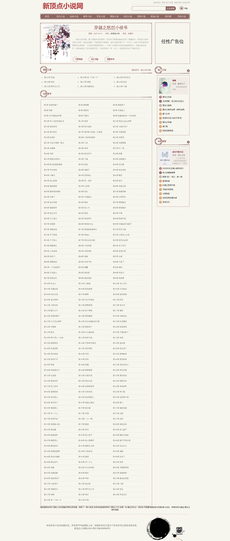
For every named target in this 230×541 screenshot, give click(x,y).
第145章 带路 (49, 365)
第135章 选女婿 (119, 343)
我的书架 (178, 3)
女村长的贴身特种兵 (102, 507)
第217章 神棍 (85, 82)
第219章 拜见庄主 (123, 77)
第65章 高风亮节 (84, 219)
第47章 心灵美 (84, 186)
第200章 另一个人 (85, 462)
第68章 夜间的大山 (85, 224)
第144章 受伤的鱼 (120, 359)
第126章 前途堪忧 (120, 327)
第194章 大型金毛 (85, 451)
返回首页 (157, 3)
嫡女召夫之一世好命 (135, 507)
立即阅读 (78, 59)
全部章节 (47, 94)
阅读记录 (186, 3)
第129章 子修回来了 (121, 332)
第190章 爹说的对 (51, 446)
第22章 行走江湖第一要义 (54, 143)
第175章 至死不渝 (51, 419)
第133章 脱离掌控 (51, 343)
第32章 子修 (83, 159)
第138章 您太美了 (120, 348)
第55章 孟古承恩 (50, 202)
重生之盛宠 (167, 105)
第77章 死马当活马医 (86, 240)
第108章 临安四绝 (120, 294)
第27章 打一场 (118, 148)
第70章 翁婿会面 (50, 229)
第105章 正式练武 (120, 289)
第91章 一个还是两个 (52, 267)
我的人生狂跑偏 (59, 507)
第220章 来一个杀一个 (89, 77)
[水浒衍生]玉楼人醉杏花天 (173, 168)
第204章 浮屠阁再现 (121, 467)
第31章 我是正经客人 (52, 159)
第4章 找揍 (48, 110)
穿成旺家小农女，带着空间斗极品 (170, 507)
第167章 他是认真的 (86, 403)
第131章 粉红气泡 (85, 338)
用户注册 (169, 3)
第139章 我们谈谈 (51, 354)
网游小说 (114, 16)
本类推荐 (162, 141)
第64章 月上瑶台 (50, 219)
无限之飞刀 (114, 507)
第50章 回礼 (83, 191)
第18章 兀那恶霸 (119, 132)
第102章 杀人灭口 (120, 283)
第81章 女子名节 (119, 246)
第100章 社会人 (50, 283)
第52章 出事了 (49, 197)
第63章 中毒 (117, 213)
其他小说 (155, 16)
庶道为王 (166, 202)
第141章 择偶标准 (120, 354)
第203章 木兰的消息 (86, 467)
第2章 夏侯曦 (83, 105)
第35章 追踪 (83, 164)
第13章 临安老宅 (50, 127)
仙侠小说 (74, 16)
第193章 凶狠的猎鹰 (52, 451)
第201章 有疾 (118, 462)
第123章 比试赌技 (120, 321)
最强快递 (166, 181)
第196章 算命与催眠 (52, 457)
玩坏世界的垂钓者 (170, 198)
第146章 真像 (83, 365)
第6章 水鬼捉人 (119, 110)
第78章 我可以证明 (120, 240)
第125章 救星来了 (85, 327)
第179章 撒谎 (83, 424)
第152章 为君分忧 (85, 375)
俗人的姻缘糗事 (169, 173)
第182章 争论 (83, 430)
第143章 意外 (83, 359)
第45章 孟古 (117, 181)
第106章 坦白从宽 (51, 294)
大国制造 (166, 194)
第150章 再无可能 (120, 370)
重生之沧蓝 (167, 97)
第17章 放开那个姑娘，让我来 (90, 132)
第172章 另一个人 (51, 413)
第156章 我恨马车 (120, 381)
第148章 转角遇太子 (52, 370)
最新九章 (47, 70)
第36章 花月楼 (118, 164)
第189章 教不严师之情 (121, 440)
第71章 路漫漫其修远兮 (87, 229)
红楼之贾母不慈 (169, 185)
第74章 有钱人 (84, 235)
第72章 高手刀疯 (119, 229)
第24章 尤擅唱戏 (119, 143)
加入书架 (94, 59)
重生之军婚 (167, 122)
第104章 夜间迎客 (85, 289)
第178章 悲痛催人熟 (52, 424)
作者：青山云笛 (178, 155)
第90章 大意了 (118, 262)
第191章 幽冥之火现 (86, 446)
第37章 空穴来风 (50, 170)
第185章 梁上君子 (85, 435)
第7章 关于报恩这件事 (52, 116)
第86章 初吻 (83, 256)
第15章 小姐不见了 (120, 127)
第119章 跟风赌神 (85, 316)
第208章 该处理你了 (52, 478)
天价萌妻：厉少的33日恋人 (173, 101)
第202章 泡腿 (49, 467)
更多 (188, 70)
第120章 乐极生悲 (120, 316)
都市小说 (87, 16)
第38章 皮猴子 (84, 170)
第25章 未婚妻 (49, 148)
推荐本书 (110, 59)
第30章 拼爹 (117, 154)
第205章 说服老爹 (51, 473)
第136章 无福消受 (51, 348)
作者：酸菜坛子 (178, 84)
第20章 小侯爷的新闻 (86, 137)
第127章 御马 (49, 332)
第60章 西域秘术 (119, 208)
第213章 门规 (121, 86)
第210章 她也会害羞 (121, 478)
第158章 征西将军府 (86, 386)
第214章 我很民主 (87, 86)
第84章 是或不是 (119, 251)
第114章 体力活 (119, 305)
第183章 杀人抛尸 (120, 430)
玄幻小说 (60, 16)
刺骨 (174, 81)
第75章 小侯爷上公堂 (121, 235)
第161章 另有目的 (85, 392)
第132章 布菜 (118, 338)
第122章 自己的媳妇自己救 (89, 321)
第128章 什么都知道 (86, 332)
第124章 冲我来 (50, 327)
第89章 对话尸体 (84, 262)
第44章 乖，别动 (84, 181)
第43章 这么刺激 (50, 181)
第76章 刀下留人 (50, 240)
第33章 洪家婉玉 (119, 159)
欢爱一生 (123, 507)
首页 (47, 16)
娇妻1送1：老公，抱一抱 (172, 177)
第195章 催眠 (118, 451)
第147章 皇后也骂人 (121, 365)
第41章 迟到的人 (84, 175)
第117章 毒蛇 (118, 311)
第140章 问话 (83, 354)
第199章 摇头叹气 (51, 462)
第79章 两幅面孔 (50, 246)
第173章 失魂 (83, 413)
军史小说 (101, 16)
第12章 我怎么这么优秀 (122, 121)
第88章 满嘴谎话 (50, 262)
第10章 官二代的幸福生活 (54, 121)
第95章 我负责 (84, 273)
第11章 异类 (83, 121)
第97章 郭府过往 (50, 278)
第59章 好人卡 (84, 208)
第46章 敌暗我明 (50, 186)
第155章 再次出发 (85, 381)
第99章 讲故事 (118, 278)
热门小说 (162, 70)
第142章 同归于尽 (51, 359)
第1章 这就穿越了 (51, 105)
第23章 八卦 (83, 143)
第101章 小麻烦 (84, 283)
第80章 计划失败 (84, 246)
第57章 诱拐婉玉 (119, 202)
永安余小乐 (115, 33)
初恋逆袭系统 (168, 131)
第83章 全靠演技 (84, 251)
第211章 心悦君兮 (51, 484)
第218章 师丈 (49, 82)
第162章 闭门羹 (119, 392)
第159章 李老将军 (120, 386)
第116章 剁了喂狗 (85, 311)
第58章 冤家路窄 (50, 208)
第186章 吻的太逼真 (121, 435)
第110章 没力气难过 (86, 300)
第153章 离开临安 (120, 375)
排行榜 (168, 16)
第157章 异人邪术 (51, 386)
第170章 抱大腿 (84, 408)
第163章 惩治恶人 (51, 397)
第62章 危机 (83, 213)
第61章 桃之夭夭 (50, 213)
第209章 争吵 (83, 478)
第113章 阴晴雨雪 (85, 305)
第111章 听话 (118, 300)
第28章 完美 (48, 154)
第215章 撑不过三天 (52, 86)
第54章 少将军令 (119, 197)
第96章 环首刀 (118, 273)
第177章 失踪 (118, 419)
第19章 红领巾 (49, 137)
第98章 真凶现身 (84, 278)
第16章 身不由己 (50, 132)
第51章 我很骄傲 (119, 191)
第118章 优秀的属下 (52, 316)
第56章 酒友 (83, 202)
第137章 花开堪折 (85, 348)
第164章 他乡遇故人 (86, 397)
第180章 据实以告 (120, 424)
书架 (186, 8)
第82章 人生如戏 (50, 251)
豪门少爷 (166, 114)
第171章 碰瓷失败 (120, 408)
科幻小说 (128, 16)
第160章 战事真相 (51, 392)
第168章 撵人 (118, 403)
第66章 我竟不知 (119, 219)
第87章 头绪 (117, 256)
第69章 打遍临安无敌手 (122, 224)
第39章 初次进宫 (119, 170)
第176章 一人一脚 (85, 419)
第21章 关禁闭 (118, 137)
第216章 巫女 (121, 82)
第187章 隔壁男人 (51, 440)
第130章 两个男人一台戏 (53, 338)
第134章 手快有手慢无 (87, 343)
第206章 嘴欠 (83, 473)
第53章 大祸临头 (84, 197)
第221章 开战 (146, 70)
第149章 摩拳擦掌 (85, 370)
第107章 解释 (83, 294)
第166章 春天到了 (51, 403)
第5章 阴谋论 (83, 110)
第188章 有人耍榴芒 (86, 440)
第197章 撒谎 (83, 457)
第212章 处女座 (84, 484)
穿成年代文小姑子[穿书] (172, 118)
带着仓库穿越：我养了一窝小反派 (79, 507)
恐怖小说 (141, 16)
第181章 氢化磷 (50, 430)
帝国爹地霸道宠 (150, 507)
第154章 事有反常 (51, 381)
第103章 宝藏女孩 (51, 289)
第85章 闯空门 (49, 256)
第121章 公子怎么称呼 (52, 321)
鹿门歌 (165, 126)
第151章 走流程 (50, 375)
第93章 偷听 (117, 267)
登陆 (163, 3)
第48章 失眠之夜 (119, 186)
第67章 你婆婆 (49, 224)
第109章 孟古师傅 (51, 300)
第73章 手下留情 (50, 235)
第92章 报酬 (83, 267)
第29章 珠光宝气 (84, 154)
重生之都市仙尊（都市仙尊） (174, 110)
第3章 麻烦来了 (119, 105)
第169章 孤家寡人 (51, 408)
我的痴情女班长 (46, 507)
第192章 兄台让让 (120, 446)
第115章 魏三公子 (51, 311)
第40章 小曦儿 (49, 175)
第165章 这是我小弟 (121, 397)
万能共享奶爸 (168, 189)
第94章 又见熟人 (50, 273)
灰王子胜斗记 (177, 152)
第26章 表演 (83, 148)
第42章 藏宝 (117, 175)
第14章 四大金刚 (84, 127)
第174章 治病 (118, 413)
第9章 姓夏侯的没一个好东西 (124, 116)
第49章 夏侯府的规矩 (52, 191)
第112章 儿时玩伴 (51, 305)
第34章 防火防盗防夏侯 (53, 164)
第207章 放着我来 (120, 473)
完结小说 (182, 16)
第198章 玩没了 (119, 457)
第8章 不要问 (83, 116)
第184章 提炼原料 (51, 435)
